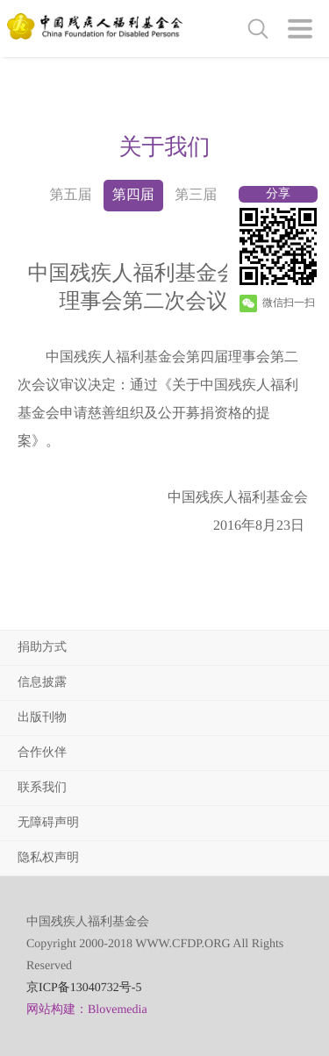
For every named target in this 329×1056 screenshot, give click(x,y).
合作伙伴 (42, 753)
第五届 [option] (70, 195)
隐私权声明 (48, 858)
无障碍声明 (48, 823)
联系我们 (42, 788)
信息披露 (42, 682)
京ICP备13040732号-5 (83, 988)
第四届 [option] (133, 195)
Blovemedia (117, 1010)
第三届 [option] (196, 195)
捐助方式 (42, 647)
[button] (300, 29)
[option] (164, 147)
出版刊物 (42, 717)
